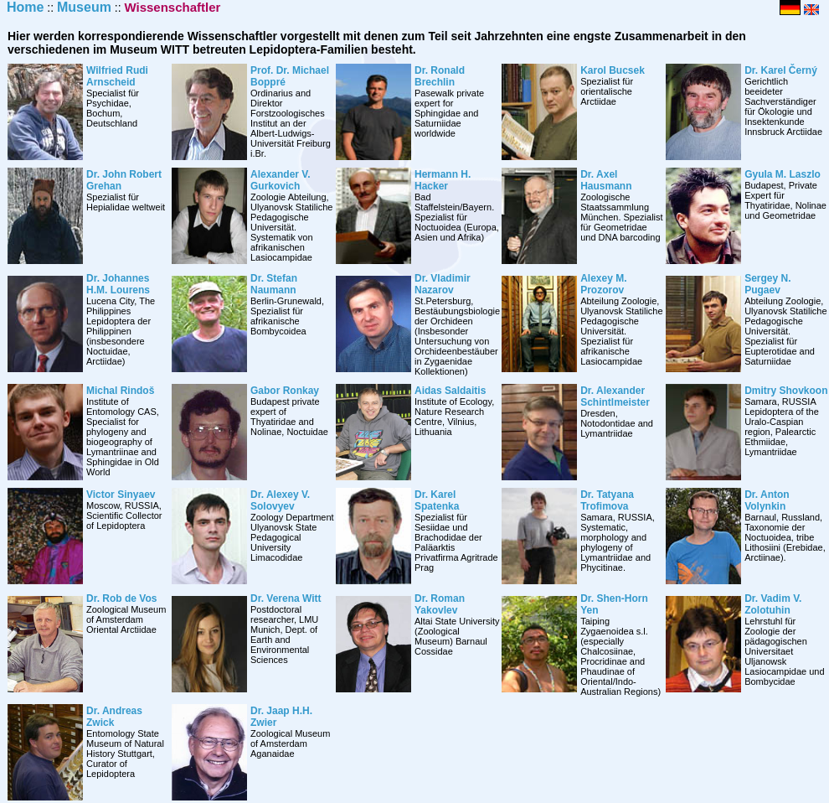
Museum (84, 7)
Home (25, 7)
